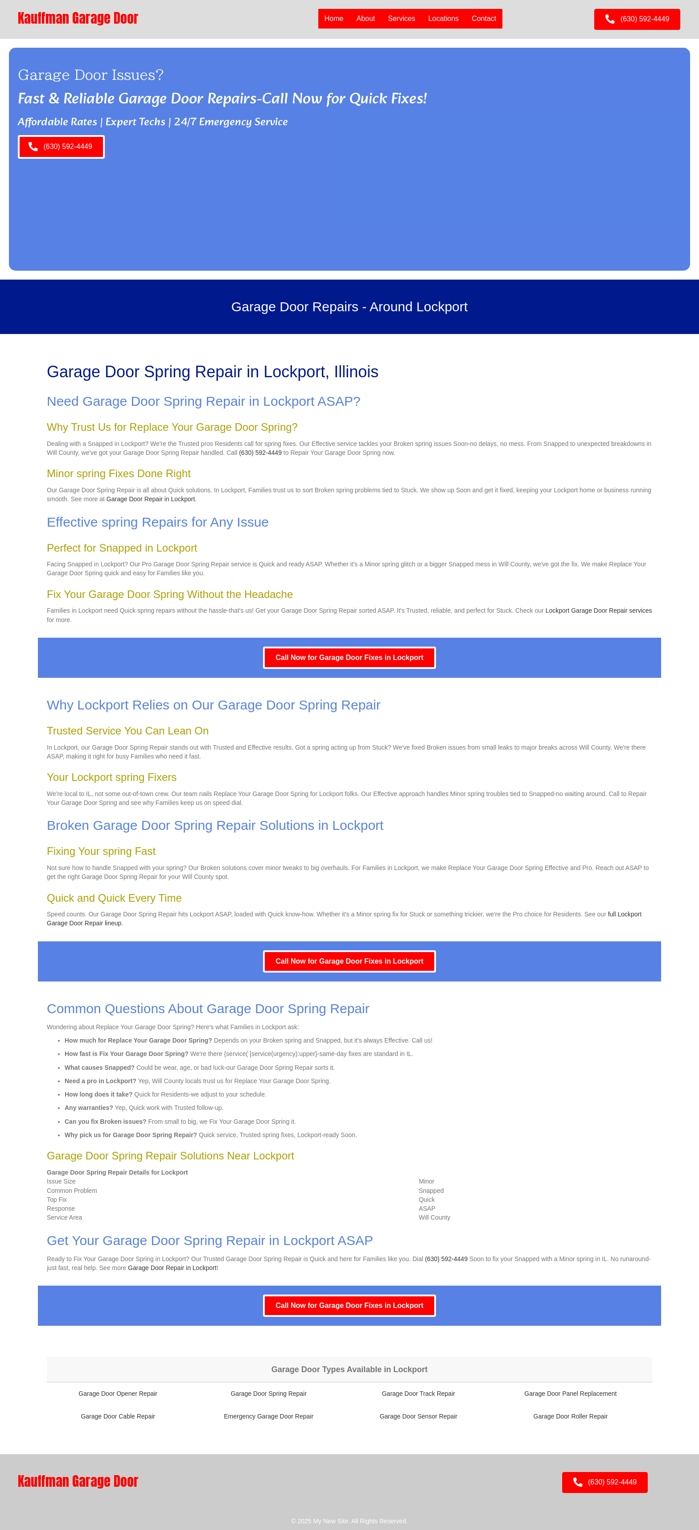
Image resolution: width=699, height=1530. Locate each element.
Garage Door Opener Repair (117, 1393)
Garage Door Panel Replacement (570, 1393)
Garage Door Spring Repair (268, 1393)
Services (401, 18)
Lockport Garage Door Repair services (599, 610)
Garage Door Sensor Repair (418, 1416)
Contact (484, 18)
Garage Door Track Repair (418, 1393)
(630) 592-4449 (260, 452)
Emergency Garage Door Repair (268, 1416)
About (365, 18)
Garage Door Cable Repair (118, 1416)
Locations (443, 18)
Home (334, 18)
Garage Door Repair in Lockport (151, 499)
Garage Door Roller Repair (571, 1416)
